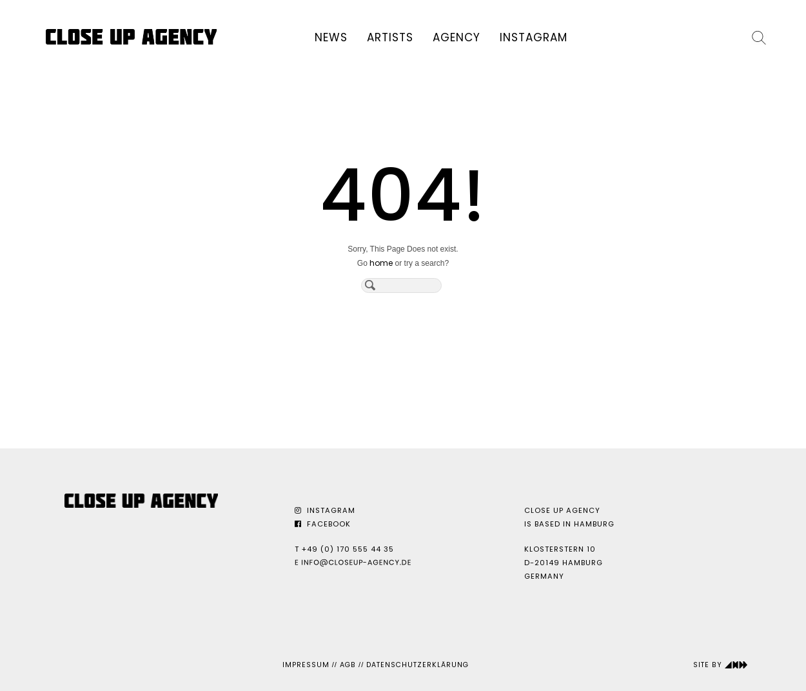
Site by (720, 665)
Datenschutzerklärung (417, 665)
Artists (390, 37)
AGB (348, 665)
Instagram (533, 37)
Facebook (323, 524)
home (381, 262)
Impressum (305, 665)
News (331, 37)
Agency (456, 37)
